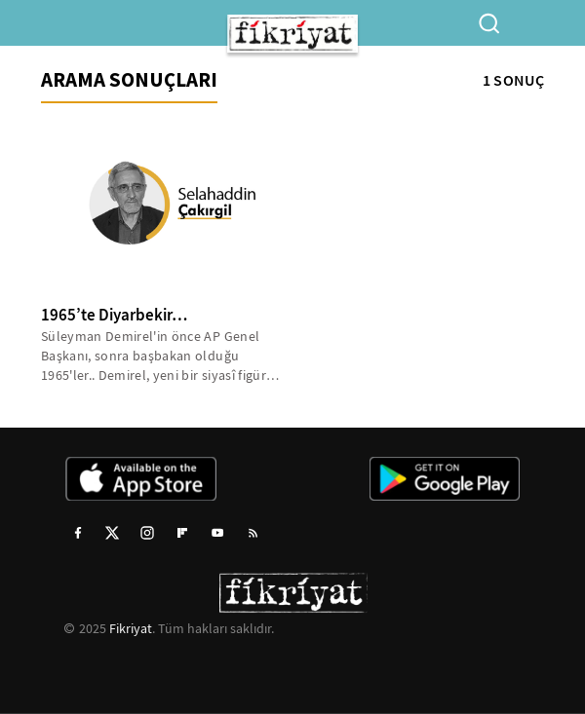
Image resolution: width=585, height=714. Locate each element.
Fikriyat (130, 628)
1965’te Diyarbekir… (114, 315)
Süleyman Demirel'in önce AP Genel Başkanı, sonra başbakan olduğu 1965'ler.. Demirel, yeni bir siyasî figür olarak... (153, 356)
